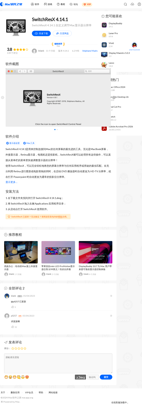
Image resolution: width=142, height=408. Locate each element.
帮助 (60, 216)
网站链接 (53, 392)
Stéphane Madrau (90, 50)
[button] (113, 97)
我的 (139, 4)
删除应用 (15, 392)
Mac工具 (30, 143)
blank (9, 274)
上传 (132, 4)
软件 (37, 4)
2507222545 (134, 46)
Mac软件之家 (11, 4)
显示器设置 (14, 143)
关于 (3, 392)
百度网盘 (64, 33)
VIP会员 (29, 392)
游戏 (50, 4)
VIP (89, 4)
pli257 (10, 315)
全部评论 (15, 288)
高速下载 (43, 33)
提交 (106, 377)
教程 (63, 4)
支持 (13, 307)
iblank (38, 50)
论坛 (75, 4)
